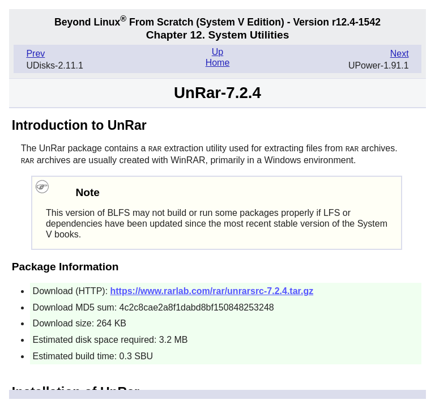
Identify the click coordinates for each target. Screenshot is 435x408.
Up (217, 52)
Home (218, 62)
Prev (35, 53)
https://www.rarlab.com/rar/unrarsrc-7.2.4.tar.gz (212, 290)
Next (399, 53)
